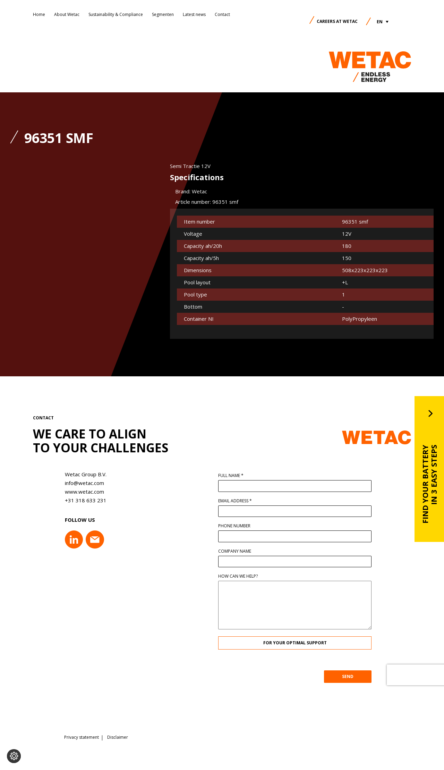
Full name (233, 476)
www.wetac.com (82, 491)
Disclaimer (117, 737)
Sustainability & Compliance (115, 14)
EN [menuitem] (380, 22)
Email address (237, 501)
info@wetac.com (82, 482)
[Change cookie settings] (14, 756)
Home (39, 14)
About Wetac (66, 14)
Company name (236, 551)
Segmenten (163, 14)
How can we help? (240, 576)
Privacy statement (81, 737)
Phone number (236, 526)
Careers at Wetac (337, 21)
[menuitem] (382, 22)
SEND (350, 676)
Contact (222, 14)
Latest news (194, 14)
